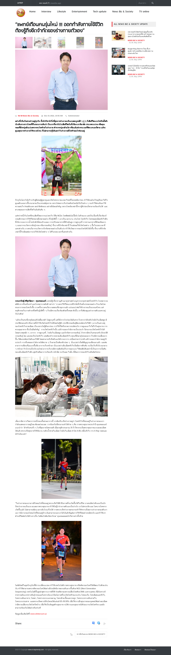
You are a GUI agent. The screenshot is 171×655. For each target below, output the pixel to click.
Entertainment (79, 11)
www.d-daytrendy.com (36, 650)
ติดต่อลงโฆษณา (150, 650)
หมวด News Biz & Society (28, 116)
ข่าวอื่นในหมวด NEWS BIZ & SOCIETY (91, 634)
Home (32, 11)
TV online (144, 11)
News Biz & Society (122, 11)
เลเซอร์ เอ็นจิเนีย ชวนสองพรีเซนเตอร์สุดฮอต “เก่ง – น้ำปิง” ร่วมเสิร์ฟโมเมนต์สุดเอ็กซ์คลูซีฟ (141, 68)
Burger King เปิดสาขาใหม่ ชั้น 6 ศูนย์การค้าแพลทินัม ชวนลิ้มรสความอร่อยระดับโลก (140, 51)
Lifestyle (61, 11)
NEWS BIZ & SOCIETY (136, 40)
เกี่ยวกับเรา (127, 650)
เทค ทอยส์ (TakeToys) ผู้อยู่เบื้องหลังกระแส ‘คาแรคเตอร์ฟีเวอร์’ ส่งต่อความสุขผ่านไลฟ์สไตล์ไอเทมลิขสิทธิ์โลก (80, 3)
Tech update (99, 11)
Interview (46, 11)
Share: (18, 623)
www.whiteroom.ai (38, 614)
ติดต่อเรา (138, 650)
